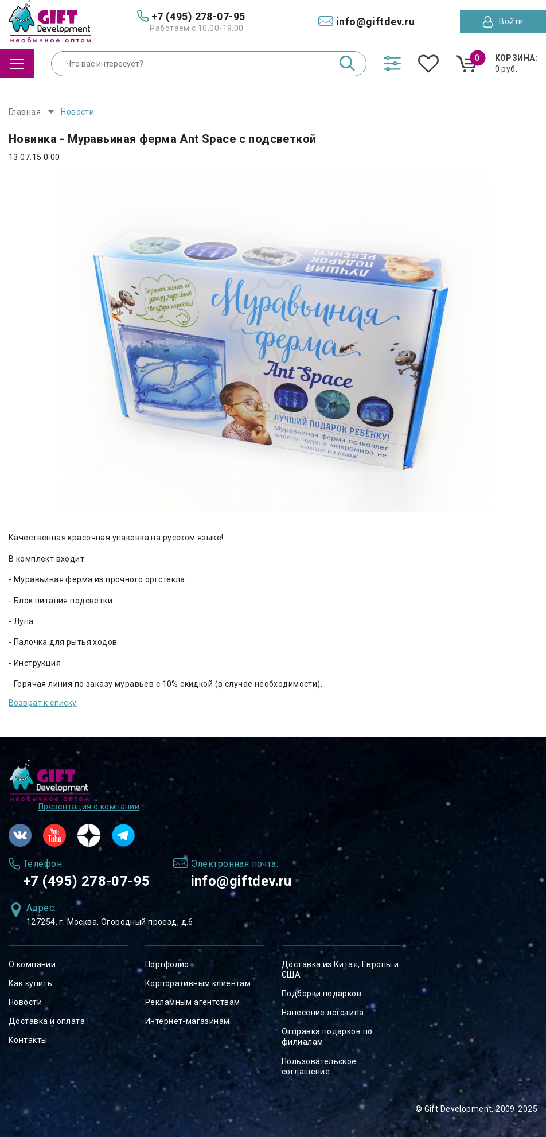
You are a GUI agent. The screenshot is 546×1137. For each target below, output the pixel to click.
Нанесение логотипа (323, 1012)
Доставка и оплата (47, 1021)
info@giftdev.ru (241, 881)
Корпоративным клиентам (198, 983)
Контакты (28, 1040)
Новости (25, 1002)
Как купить (30, 983)
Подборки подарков (321, 993)
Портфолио (167, 964)
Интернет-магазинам (187, 1021)
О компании (32, 964)
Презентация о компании (88, 806)
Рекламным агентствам (192, 1002)
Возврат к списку (43, 702)
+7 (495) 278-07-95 (86, 881)
